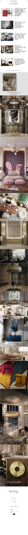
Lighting (15, 20)
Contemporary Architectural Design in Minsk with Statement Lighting (20, 62)
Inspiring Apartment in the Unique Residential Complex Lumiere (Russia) (20, 49)
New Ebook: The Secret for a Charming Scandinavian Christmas (20, 25)
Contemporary (16, 57)
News (17, 20)
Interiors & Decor (16, 7)
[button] (27, 84)
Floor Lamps (14, 498)
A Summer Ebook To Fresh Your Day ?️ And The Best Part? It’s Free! (20, 36)
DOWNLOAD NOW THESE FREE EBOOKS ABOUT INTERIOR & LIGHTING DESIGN (20, 12)
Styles (22, 57)
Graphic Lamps (14, 502)
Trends (19, 7)
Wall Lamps (14, 501)
